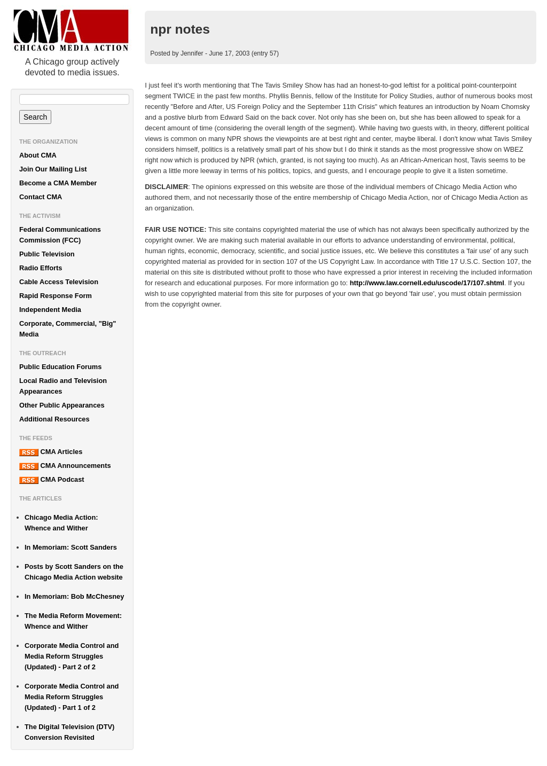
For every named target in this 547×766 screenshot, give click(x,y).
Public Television (47, 254)
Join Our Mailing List (53, 169)
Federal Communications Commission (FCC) (60, 234)
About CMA (38, 155)
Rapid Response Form (55, 296)
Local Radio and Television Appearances (63, 386)
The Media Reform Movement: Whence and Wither (73, 621)
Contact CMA (40, 197)
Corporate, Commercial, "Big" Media (67, 328)
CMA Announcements (65, 466)
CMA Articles (50, 452)
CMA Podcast (51, 479)
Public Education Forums (60, 367)
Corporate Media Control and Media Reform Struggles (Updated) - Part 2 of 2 (72, 656)
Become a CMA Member (58, 183)
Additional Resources (54, 419)
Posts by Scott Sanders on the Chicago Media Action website (74, 571)
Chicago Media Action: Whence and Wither (61, 522)
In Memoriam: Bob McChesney (74, 596)
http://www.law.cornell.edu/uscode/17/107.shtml (427, 283)
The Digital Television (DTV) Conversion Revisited (69, 732)
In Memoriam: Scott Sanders (71, 547)
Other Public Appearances (62, 405)
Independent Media (50, 310)
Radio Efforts (40, 268)
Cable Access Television (58, 282)
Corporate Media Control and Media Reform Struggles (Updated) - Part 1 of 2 (72, 697)
